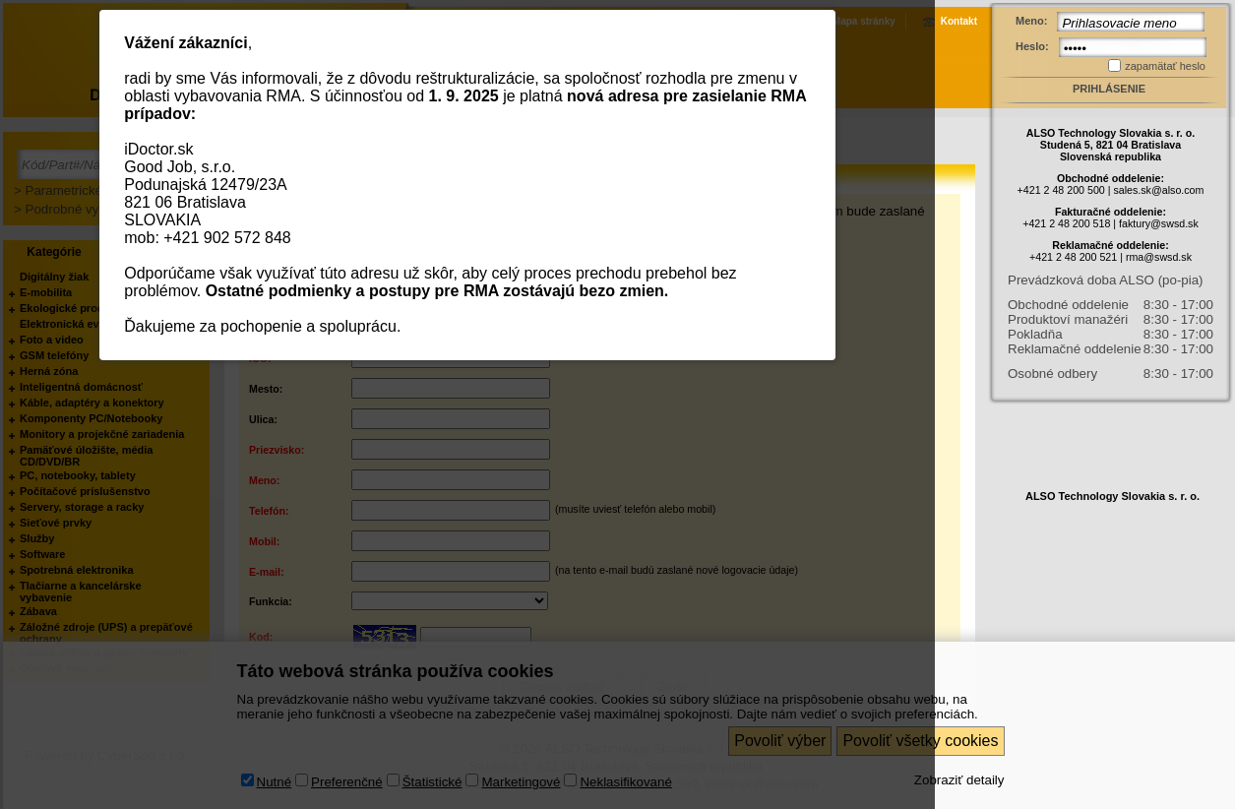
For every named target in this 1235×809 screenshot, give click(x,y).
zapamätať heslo (1165, 66)
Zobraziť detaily (959, 780)
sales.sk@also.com (1158, 190)
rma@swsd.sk (1159, 257)
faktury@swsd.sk (1159, 223)
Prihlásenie (1109, 88)
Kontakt (959, 21)
